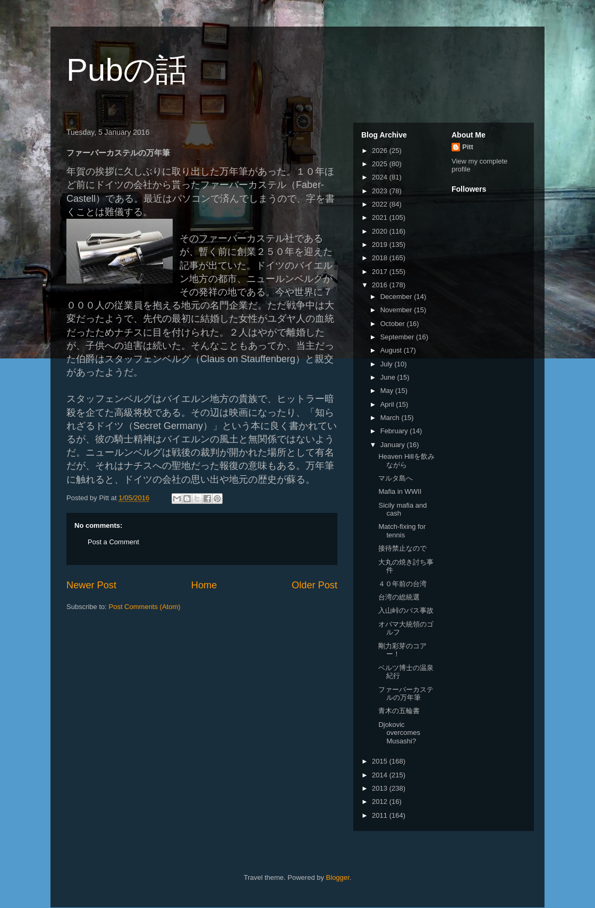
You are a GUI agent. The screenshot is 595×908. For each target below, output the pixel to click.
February (395, 431)
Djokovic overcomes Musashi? (399, 733)
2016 (380, 285)
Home (204, 585)
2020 (380, 231)
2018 (380, 258)
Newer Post (91, 585)
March (391, 418)
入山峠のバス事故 (406, 610)
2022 (380, 204)
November (397, 310)
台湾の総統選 (399, 597)
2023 (380, 191)
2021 (380, 217)
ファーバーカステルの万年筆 (406, 694)
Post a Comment (113, 542)
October (393, 324)
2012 (380, 802)
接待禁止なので (402, 548)
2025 (380, 164)
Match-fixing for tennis (402, 530)
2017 (380, 272)
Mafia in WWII (399, 491)
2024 (380, 177)
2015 (380, 761)
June (388, 377)
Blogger (338, 877)
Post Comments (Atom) (145, 607)
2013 (380, 788)
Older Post (314, 585)
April (388, 404)
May (387, 391)
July (387, 364)
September (398, 337)
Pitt (467, 147)
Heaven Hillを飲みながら (406, 460)
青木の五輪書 (399, 711)
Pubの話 (127, 70)
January (393, 445)
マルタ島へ (395, 478)
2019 (380, 245)
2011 (380, 815)
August (392, 350)
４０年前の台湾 (402, 584)
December (397, 297)
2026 (380, 151)
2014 (380, 775)
